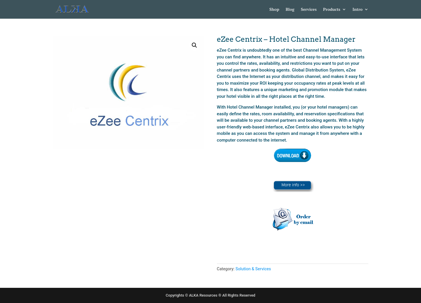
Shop (274, 9)
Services (309, 9)
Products (331, 9)
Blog (290, 9)
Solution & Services (253, 269)
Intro (358, 9)
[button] (194, 45)
